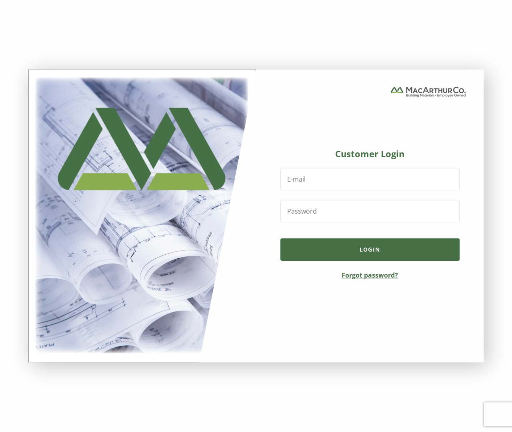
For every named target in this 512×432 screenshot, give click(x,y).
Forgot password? (370, 275)
